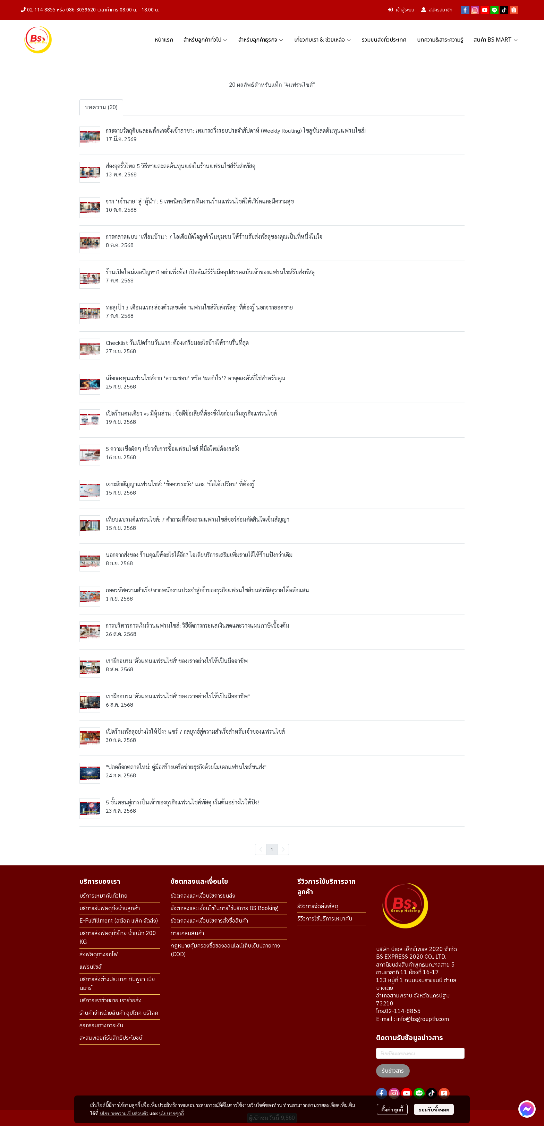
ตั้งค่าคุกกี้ (392, 1109)
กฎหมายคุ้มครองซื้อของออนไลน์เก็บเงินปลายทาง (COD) (225, 950)
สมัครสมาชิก (436, 10)
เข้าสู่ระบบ (401, 10)
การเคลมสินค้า (187, 933)
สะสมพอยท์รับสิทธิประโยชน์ (110, 1038)
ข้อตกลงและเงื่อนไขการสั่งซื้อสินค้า (209, 921)
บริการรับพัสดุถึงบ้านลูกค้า (109, 908)
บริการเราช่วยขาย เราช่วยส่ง (110, 1000)
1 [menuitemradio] (272, 849)
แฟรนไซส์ (90, 967)
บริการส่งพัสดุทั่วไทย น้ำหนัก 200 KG (117, 938)
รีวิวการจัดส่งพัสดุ (317, 906)
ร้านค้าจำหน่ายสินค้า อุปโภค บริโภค (118, 1013)
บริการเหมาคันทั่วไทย (103, 896)
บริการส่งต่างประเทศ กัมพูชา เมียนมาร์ (117, 984)
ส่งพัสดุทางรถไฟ (98, 954)
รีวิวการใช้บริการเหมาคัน (324, 919)
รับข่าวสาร (393, 1071)
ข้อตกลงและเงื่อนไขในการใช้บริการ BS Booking (224, 908)
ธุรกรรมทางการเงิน (101, 1025)
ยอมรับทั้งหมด (433, 1109)
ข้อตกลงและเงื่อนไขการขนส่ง (203, 896)
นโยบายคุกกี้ (171, 1113)
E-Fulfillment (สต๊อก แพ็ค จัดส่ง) (118, 921)
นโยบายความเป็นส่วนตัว (124, 1113)
